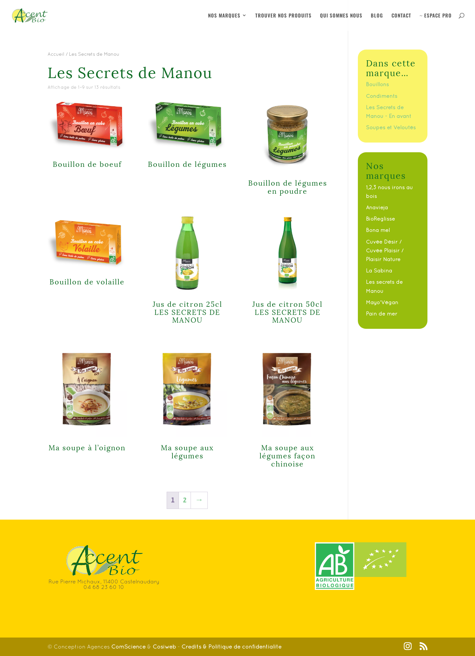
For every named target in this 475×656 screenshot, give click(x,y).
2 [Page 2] (184, 500)
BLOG (377, 16)
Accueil (56, 54)
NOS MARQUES (224, 16)
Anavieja (377, 207)
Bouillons (377, 84)
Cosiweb (164, 646)
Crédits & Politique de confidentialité (232, 646)
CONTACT (401, 16)
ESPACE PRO (436, 16)
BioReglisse (380, 219)
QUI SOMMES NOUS (341, 16)
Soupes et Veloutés (391, 127)
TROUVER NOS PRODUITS (283, 16)
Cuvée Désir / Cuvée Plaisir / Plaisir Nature (384, 250)
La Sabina (379, 270)
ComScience (129, 646)
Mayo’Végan (382, 302)
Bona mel (378, 230)
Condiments (381, 96)
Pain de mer (381, 313)
